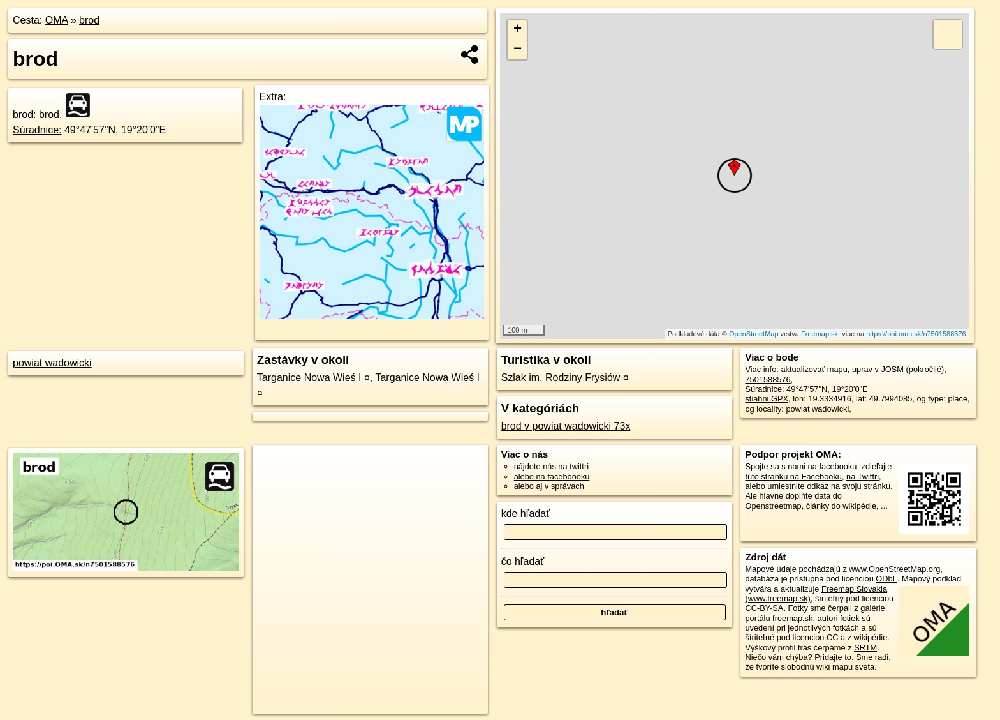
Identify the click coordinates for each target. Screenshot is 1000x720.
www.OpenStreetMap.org (894, 569)
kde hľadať (525, 513)
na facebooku (832, 466)
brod (89, 20)
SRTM (865, 647)
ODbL (886, 578)
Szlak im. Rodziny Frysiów (561, 377)
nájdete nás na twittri (551, 466)
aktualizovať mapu (814, 369)
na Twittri (862, 476)
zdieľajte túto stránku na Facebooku (818, 471)
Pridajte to (832, 657)
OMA (56, 20)
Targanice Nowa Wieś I (309, 377)
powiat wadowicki (52, 362)
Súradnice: (37, 129)
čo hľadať (523, 561)
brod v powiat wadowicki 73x (566, 426)
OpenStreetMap (754, 334)
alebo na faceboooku (552, 476)
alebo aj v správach (549, 486)
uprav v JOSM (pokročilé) (898, 369)
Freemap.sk (819, 334)
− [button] (517, 49)
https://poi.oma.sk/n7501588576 (916, 334)
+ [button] (517, 30)
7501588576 (767, 379)
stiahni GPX (766, 398)
